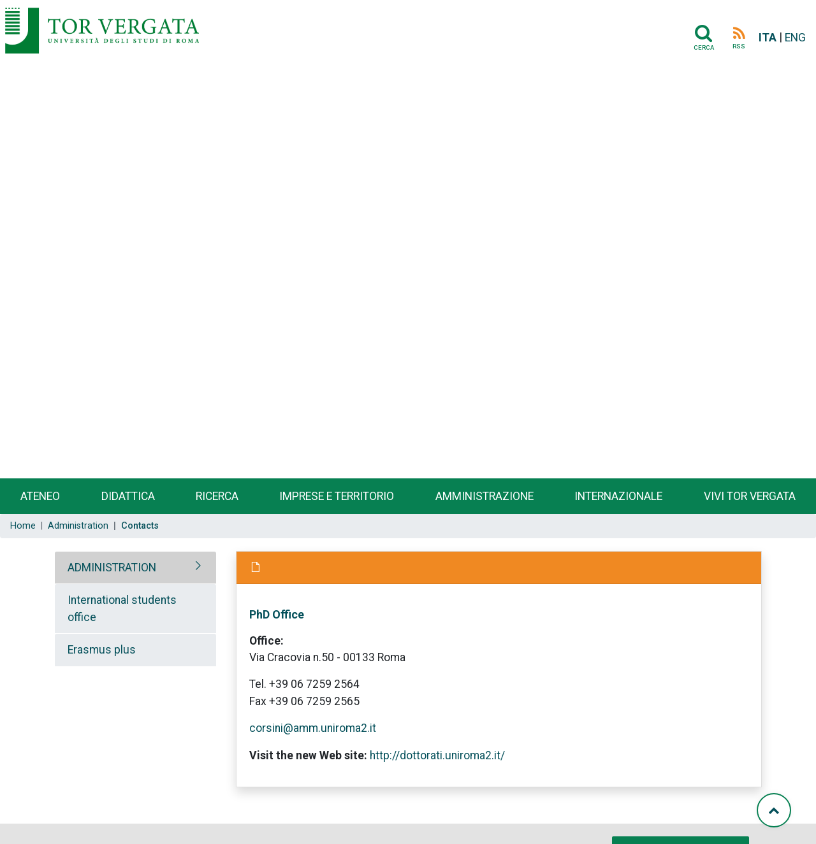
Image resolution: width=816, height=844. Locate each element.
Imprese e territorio (336, 496)
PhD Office (276, 614)
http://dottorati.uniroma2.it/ (437, 755)
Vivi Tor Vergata (750, 496)
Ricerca (217, 496)
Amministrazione (484, 496)
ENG (795, 37)
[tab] (135, 567)
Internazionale (618, 496)
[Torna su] (774, 810)
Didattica (128, 496)
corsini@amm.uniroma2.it (312, 728)
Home (23, 525)
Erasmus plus (102, 649)
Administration (78, 525)
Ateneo (40, 496)
